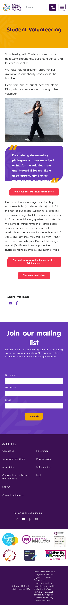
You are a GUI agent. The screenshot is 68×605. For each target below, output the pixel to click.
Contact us (8, 451)
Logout (6, 487)
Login (39, 475)
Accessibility (8, 467)
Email (10, 303)
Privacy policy (43, 459)
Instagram (36, 519)
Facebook (17, 303)
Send (32, 417)
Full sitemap (42, 451)
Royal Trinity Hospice (11, 7)
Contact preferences (13, 495)
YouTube (23, 519)
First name (11, 375)
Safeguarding (43, 467)
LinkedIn (17, 519)
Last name (11, 388)
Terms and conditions (13, 459)
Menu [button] (62, 7)
